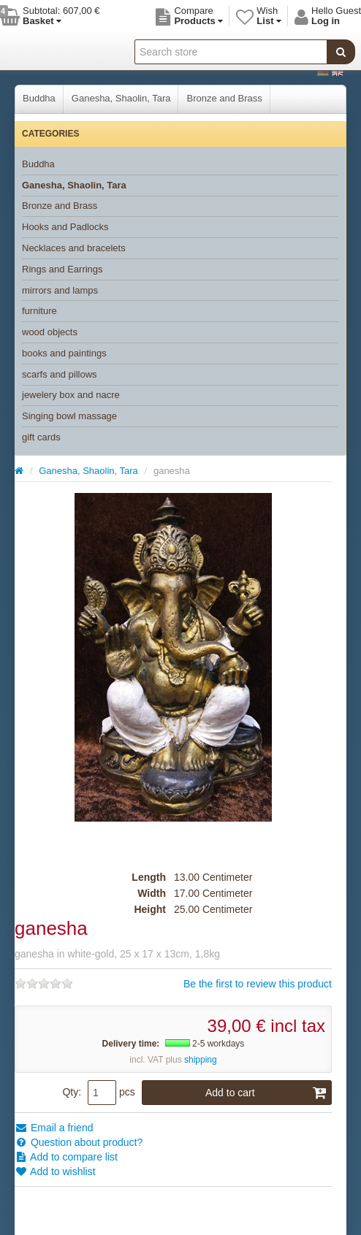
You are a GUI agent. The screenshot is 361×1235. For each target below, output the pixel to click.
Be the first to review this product (257, 984)
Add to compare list (66, 1157)
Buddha (39, 98)
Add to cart (266, 1092)
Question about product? (78, 1142)
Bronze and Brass (224, 98)
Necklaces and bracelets (74, 247)
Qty (70, 1092)
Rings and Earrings (62, 269)
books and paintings (64, 353)
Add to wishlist (55, 1171)
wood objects (49, 331)
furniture (39, 310)
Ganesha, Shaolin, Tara (121, 98)
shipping (200, 1060)
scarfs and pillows (59, 374)
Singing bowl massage (69, 415)
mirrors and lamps (60, 290)
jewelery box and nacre (71, 394)
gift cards (41, 437)
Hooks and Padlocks (65, 226)
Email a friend (54, 1127)
